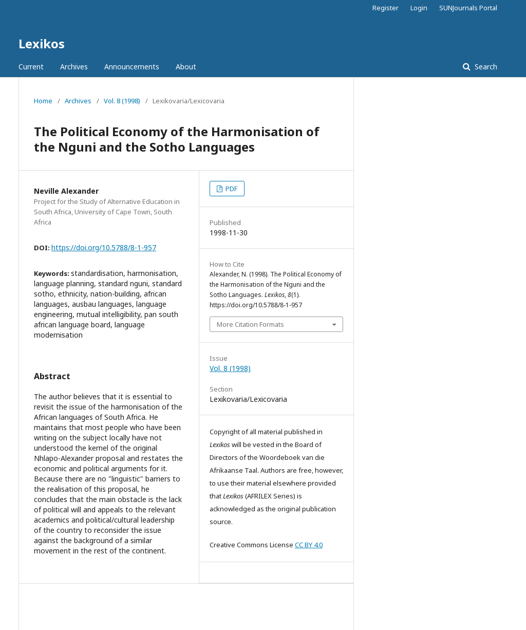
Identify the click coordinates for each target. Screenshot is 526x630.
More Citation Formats (250, 324)
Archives (74, 66)
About (186, 66)
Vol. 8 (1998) (122, 100)
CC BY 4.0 (309, 544)
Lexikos (41, 43)
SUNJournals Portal (468, 7)
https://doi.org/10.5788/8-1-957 (103, 247)
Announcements (131, 66)
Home (43, 100)
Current (31, 66)
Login (418, 7)
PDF (230, 188)
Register (385, 7)
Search (485, 66)
